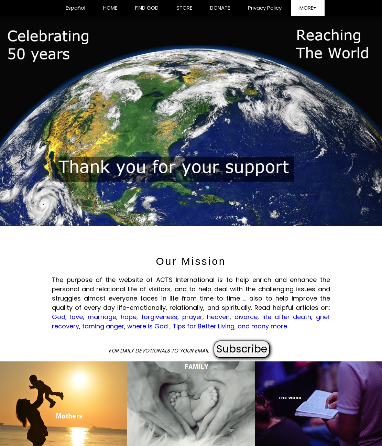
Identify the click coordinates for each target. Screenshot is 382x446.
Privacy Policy (265, 7)
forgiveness (159, 317)
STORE (184, 7)
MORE (307, 7)
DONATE (220, 7)
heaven (218, 317)
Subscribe (241, 349)
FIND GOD (147, 7)
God (58, 317)
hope (129, 317)
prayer (192, 317)
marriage (102, 317)
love (76, 317)
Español (75, 7)
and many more (262, 326)
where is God (148, 326)
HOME (110, 7)
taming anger (103, 326)
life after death (286, 317)
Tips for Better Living (203, 326)
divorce (246, 317)
